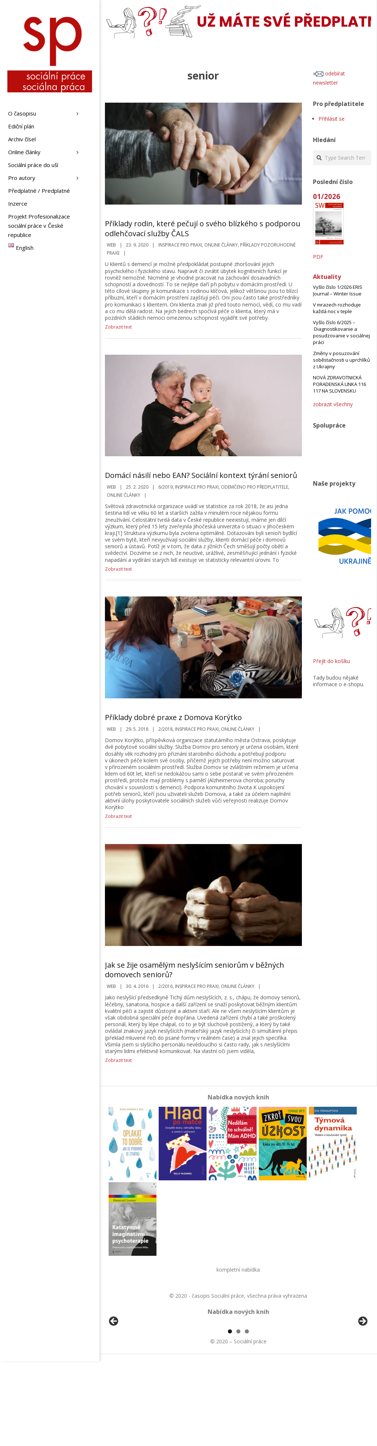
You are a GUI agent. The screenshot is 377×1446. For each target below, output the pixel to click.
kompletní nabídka (238, 1269)
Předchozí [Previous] (114, 1363)
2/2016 (165, 986)
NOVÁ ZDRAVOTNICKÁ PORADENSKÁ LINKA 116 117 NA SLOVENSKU (339, 384)
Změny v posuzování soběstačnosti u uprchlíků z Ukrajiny (341, 360)
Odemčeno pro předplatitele (254, 487)
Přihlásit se (331, 118)
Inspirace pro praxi (180, 245)
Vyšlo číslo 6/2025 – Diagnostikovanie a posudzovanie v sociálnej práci (341, 332)
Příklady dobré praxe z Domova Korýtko (173, 717)
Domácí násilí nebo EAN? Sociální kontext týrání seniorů (201, 475)
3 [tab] (247, 1416)
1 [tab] (230, 1416)
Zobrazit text (118, 327)
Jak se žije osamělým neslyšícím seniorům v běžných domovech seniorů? (194, 970)
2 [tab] (238, 1416)
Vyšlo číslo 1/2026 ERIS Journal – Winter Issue (337, 290)
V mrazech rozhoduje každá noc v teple (337, 308)
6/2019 (165, 487)
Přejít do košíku (331, 661)
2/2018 (165, 729)
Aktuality (327, 277)
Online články (221, 245)
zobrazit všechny (333, 404)
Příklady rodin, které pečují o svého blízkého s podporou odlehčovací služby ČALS (202, 228)
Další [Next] (362, 1363)
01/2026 (326, 196)
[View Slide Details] (134, 1365)
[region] (238, 1365)
